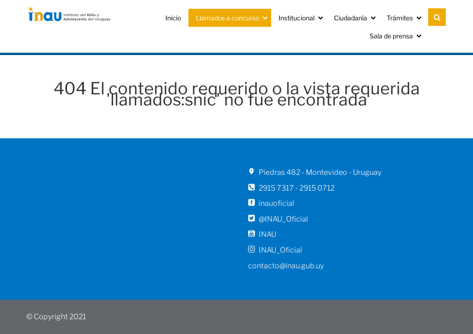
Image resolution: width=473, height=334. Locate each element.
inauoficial (276, 203)
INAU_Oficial (280, 250)
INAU (267, 234)
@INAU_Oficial (283, 219)
